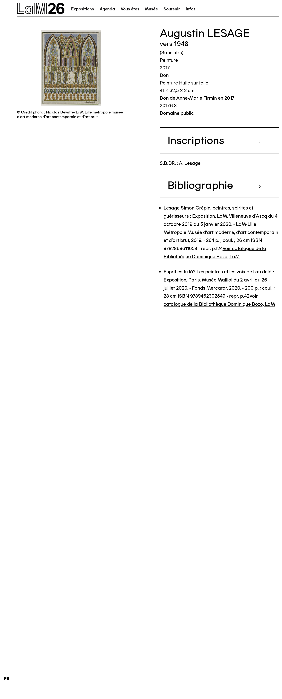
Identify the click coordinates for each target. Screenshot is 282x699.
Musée (151, 9)
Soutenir (172, 9)
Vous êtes (130, 9)
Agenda (107, 9)
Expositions (82, 9)
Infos (191, 9)
